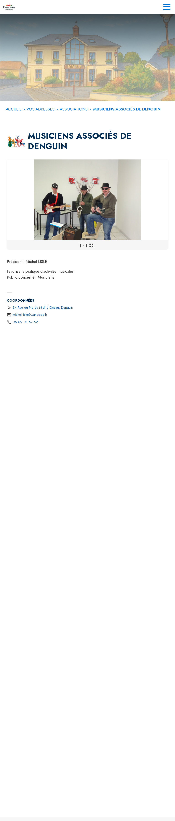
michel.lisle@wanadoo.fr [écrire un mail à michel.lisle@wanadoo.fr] (30, 314)
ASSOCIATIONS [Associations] (74, 109)
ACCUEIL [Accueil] (13, 109)
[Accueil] (8, 6)
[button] (16, 141)
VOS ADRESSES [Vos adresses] (40, 109)
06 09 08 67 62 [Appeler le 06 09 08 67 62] (25, 321)
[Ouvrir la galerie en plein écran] (91, 245)
